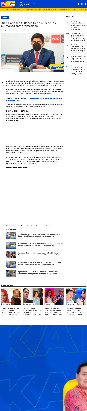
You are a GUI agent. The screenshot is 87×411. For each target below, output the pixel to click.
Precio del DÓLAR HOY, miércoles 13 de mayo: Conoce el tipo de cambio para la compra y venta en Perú (40, 244)
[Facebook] (75, 4)
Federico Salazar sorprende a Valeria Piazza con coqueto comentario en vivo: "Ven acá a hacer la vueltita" (53, 311)
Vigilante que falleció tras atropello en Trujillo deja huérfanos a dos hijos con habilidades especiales (38, 273)
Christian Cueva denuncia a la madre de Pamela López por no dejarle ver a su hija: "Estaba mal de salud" (78, 37)
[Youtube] (78, 4)
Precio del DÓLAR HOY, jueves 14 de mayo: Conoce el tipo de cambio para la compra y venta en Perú (39, 235)
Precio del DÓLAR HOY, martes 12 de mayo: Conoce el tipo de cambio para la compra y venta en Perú (39, 263)
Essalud (23, 225)
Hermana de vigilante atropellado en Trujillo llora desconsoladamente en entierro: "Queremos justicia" (39, 254)
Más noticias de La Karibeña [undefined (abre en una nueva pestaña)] (18, 168)
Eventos (69, 9)
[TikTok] (85, 4)
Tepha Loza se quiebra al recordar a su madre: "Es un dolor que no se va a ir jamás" (32, 311)
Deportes (37, 9)
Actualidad (29, 9)
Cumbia (9, 9)
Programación (60, 9)
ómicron (52, 225)
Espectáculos (18, 9)
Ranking (51, 9)
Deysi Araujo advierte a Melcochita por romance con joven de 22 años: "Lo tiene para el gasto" (11, 311)
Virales (44, 9)
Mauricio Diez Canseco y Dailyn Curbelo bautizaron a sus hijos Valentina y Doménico (78, 59)
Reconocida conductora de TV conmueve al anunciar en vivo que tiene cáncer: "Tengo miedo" (78, 70)
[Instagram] (82, 4)
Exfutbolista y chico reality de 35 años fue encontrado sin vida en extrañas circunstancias (78, 25)
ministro (45, 225)
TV (74, 9)
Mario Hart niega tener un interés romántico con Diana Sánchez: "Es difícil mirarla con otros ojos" (75, 311)
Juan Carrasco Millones (34, 225)
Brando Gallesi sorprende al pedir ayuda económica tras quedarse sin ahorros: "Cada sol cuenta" (78, 48)
